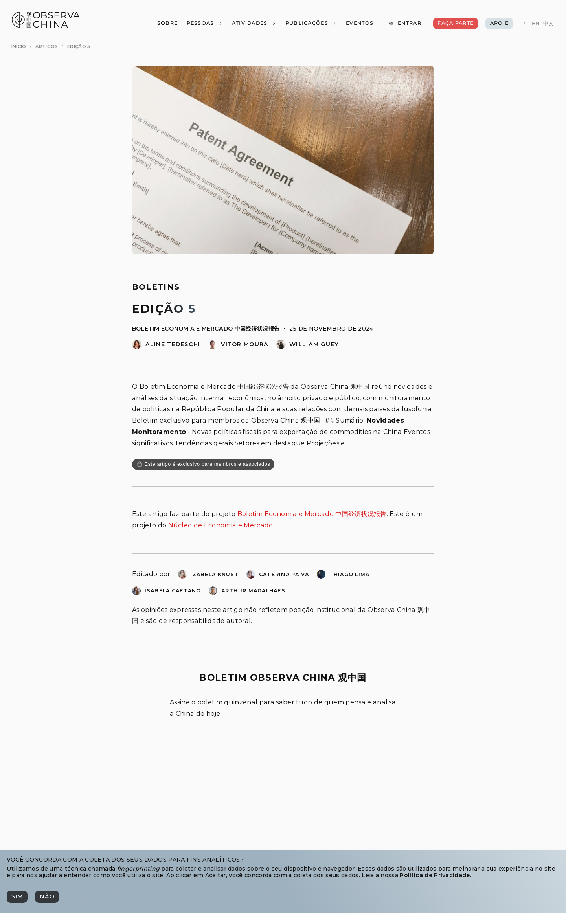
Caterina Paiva (284, 574)
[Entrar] (404, 23)
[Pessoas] (204, 23)
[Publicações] (310, 23)
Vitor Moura (244, 344)
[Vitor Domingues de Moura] (212, 347)
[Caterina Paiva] (250, 576)
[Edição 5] (78, 46)
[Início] (18, 46)
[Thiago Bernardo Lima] (321, 576)
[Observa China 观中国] (46, 25)
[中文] (548, 24)
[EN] (535, 24)
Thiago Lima (349, 574)
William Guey (314, 344)
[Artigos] (46, 46)
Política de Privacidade (435, 875)
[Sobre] (167, 23)
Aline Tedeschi (172, 344)
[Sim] (17, 897)
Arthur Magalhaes (253, 590)
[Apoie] (499, 23)
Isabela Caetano (173, 590)
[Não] (47, 897)
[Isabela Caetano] (136, 593)
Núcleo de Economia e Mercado (220, 525)
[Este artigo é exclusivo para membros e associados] (203, 464)
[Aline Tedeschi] (137, 347)
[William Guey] (281, 347)
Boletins (156, 287)
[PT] (524, 24)
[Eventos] (359, 23)
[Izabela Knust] (182, 576)
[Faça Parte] (455, 23)
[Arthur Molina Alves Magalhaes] (213, 593)
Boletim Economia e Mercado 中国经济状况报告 (205, 328)
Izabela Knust (214, 574)
